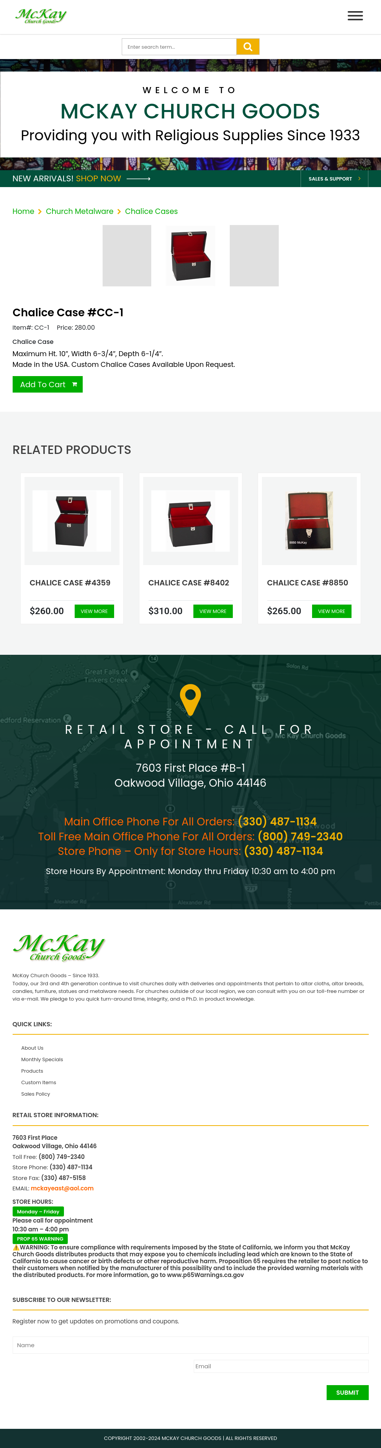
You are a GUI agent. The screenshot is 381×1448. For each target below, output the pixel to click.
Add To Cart (43, 384)
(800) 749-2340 (300, 836)
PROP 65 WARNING (40, 1239)
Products (32, 1071)
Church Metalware (79, 211)
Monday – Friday (38, 1211)
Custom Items (38, 1082)
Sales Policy (35, 1094)
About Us (32, 1048)
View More (94, 611)
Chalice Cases (151, 211)
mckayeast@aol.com (62, 1188)
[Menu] (355, 17)
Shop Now (113, 178)
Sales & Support (330, 178)
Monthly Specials (42, 1059)
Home (23, 211)
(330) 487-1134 (277, 821)
